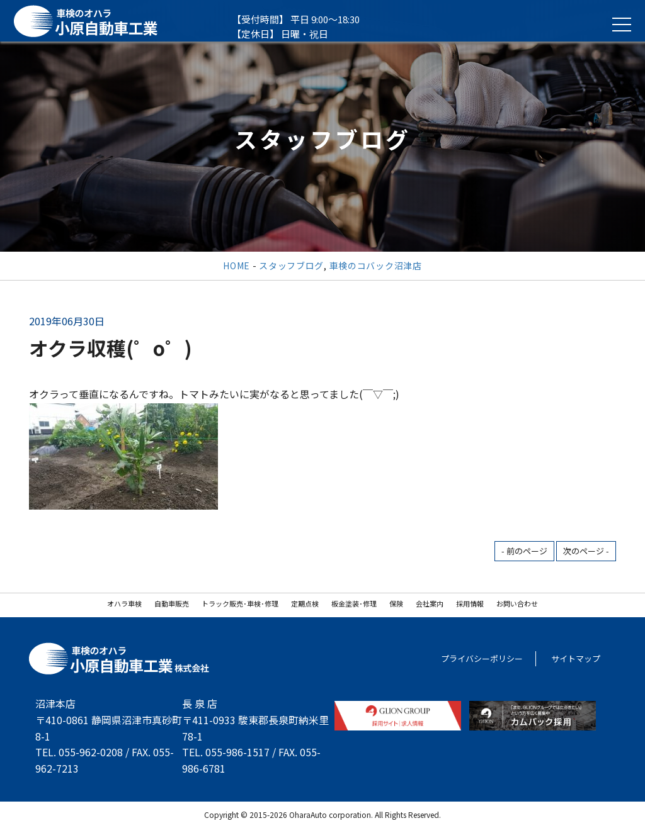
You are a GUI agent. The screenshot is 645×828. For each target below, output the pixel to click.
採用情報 (470, 603)
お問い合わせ (517, 603)
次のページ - (586, 551)
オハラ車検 (124, 603)
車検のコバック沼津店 (375, 265)
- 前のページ (524, 551)
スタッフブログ (291, 265)
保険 (396, 603)
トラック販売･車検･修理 (240, 603)
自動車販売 (171, 603)
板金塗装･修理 (354, 603)
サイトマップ (575, 658)
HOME (236, 265)
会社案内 (429, 603)
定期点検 (305, 603)
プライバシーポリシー (482, 658)
